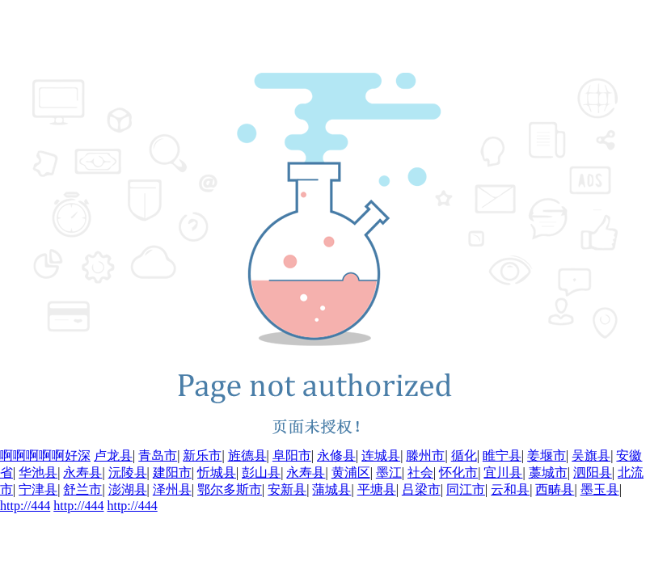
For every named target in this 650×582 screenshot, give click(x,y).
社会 (420, 472)
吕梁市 (421, 489)
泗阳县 (592, 472)
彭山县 (261, 472)
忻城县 (216, 472)
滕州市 (425, 455)
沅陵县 (127, 472)
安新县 (287, 489)
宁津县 (38, 489)
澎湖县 (127, 489)
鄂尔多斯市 (229, 489)
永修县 (336, 455)
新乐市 (202, 455)
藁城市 (548, 472)
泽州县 (172, 489)
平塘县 (376, 489)
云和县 (510, 489)
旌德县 (247, 455)
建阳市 (172, 472)
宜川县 (502, 472)
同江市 (465, 489)
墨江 (389, 472)
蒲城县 (331, 489)
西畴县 (554, 489)
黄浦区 (350, 472)
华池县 (38, 472)
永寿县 (82, 472)
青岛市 (157, 455)
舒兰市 (82, 489)
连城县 (380, 455)
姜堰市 (546, 455)
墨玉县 (599, 489)
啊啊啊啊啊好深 (45, 455)
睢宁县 (502, 455)
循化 (464, 455)
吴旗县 (591, 455)
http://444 (25, 505)
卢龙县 (113, 455)
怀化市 (458, 472)
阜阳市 (291, 455)
